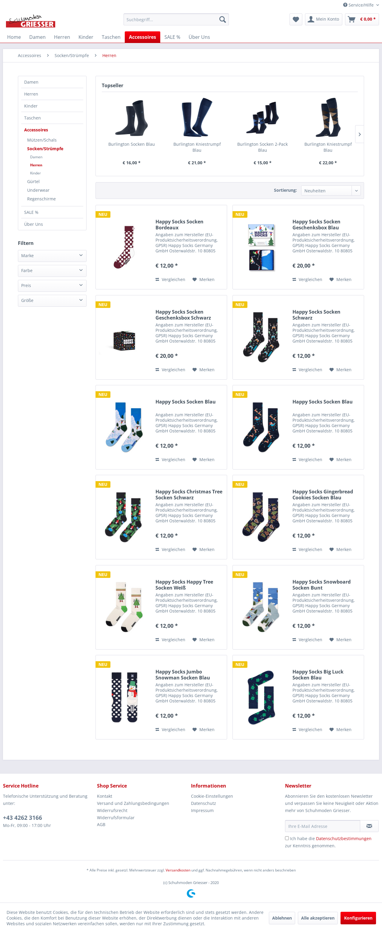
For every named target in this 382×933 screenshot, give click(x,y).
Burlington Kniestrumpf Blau (197, 147)
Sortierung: (285, 190)
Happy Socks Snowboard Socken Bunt (321, 585)
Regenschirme (41, 199)
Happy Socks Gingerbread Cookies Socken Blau (322, 495)
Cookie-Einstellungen (212, 796)
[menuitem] (176, 19)
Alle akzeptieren (318, 918)
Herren (31, 94)
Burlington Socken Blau (131, 144)
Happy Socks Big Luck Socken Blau (318, 675)
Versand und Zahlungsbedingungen (133, 803)
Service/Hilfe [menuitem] (359, 5)
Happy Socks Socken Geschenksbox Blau (316, 225)
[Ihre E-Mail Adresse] (322, 826)
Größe (27, 300)
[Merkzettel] (295, 19)
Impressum (202, 810)
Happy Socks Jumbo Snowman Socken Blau (182, 675)
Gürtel (33, 181)
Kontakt (104, 796)
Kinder (31, 106)
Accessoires (36, 130)
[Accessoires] (142, 37)
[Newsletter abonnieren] (369, 826)
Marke (27, 255)
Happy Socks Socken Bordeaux (179, 225)
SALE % (31, 212)
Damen (31, 82)
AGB (101, 824)
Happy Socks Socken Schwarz (316, 315)
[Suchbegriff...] (176, 19)
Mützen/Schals (42, 140)
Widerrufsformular (116, 817)
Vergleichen (170, 279)
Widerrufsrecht (112, 810)
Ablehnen (282, 918)
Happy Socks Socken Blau (185, 402)
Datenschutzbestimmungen (344, 838)
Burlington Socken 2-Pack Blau (262, 147)
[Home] (14, 37)
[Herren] (62, 37)
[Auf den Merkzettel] (203, 279)
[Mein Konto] (323, 19)
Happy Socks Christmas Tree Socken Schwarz (188, 495)
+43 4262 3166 (22, 818)
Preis (26, 285)
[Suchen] (222, 19)
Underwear (38, 190)
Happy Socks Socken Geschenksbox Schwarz (183, 315)
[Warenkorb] (362, 19)
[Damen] (37, 37)
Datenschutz (203, 803)
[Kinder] (86, 37)
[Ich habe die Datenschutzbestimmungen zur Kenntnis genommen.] (287, 838)
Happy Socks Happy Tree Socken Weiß (184, 585)
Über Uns (33, 224)
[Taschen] (111, 37)
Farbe (27, 270)
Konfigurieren (358, 918)
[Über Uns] (199, 37)
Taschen (32, 118)
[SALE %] (172, 37)
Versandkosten (178, 870)
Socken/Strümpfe (45, 148)
